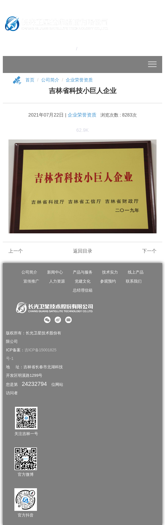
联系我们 (134, 281)
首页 (29, 80)
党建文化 (83, 281)
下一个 (149, 251)
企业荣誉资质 (79, 80)
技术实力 (110, 272)
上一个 (15, 251)
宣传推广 (31, 281)
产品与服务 (83, 272)
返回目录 (82, 251)
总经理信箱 (83, 290)
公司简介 (50, 80)
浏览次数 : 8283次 (118, 115)
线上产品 (136, 272)
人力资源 (57, 281)
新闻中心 (55, 272)
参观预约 (108, 281)
